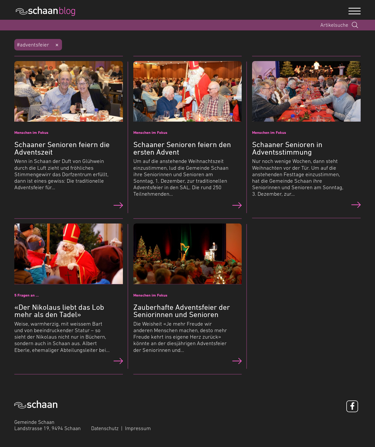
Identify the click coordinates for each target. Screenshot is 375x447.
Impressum (138, 428)
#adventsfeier (33, 45)
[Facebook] (352, 406)
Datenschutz (104, 428)
